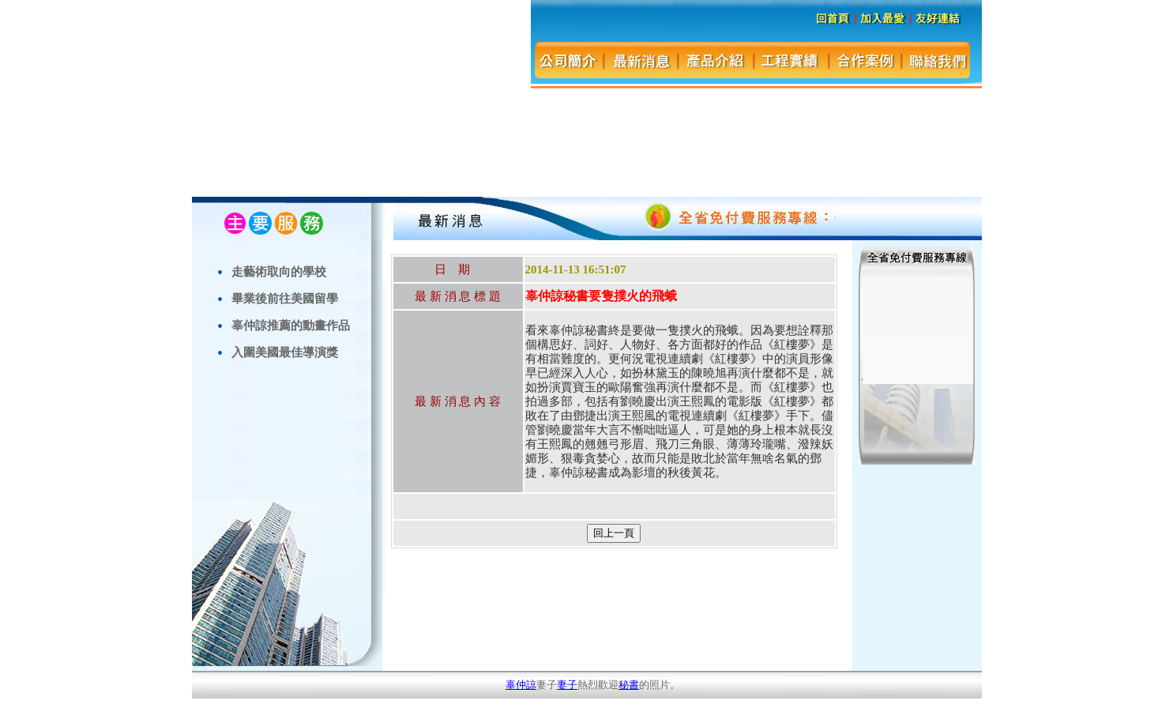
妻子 (567, 685)
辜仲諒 (521, 685)
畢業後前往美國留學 (284, 298)
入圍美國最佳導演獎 (284, 352)
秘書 (628, 685)
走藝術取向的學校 (278, 271)
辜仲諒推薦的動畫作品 (290, 325)
